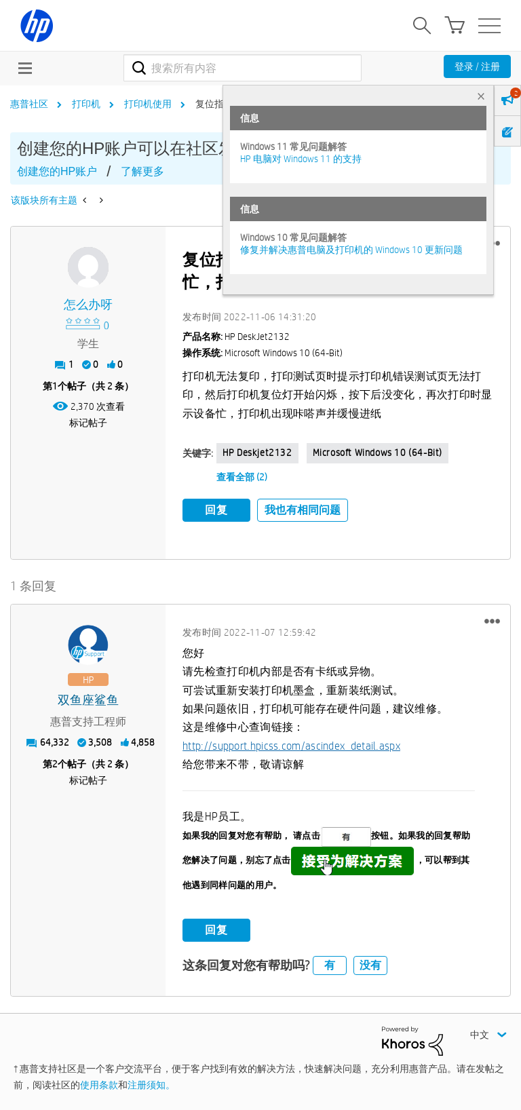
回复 (216, 510)
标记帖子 (88, 423)
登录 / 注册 (477, 66)
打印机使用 (148, 104)
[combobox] (242, 67)
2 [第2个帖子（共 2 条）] (55, 764)
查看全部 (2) (241, 477)
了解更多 (142, 171)
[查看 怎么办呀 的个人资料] (88, 304)
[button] (492, 621)
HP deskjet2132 (257, 452)
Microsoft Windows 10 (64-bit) (377, 452)
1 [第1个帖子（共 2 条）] (55, 386)
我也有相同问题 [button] (303, 510)
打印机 (86, 104)
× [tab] (481, 96)
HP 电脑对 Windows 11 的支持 (301, 159)
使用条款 (99, 1085)
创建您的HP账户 (57, 171)
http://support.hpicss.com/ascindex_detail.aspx (291, 746)
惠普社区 (29, 104)
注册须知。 (151, 1085)
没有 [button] (370, 965)
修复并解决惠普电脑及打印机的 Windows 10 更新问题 (351, 250)
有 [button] (329, 965)
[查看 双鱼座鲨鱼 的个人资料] (88, 700)
